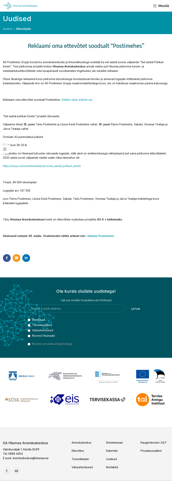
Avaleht (7, 28)
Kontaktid (112, 467)
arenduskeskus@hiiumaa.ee (31, 458)
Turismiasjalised (40, 325)
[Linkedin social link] (26, 258)
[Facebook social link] (139, 6)
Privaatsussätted (151, 450)
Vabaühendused (40, 330)
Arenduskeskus (81, 442)
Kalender (112, 450)
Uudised (111, 459)
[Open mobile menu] (161, 6)
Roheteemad (114, 442)
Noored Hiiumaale (41, 335)
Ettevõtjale (23, 28)
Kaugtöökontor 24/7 (154, 442)
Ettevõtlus (78, 450)
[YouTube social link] (146, 6)
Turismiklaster (80, 459)
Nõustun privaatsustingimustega (52, 343)
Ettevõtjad (36, 319)
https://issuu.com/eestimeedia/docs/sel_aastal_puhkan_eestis (42, 166)
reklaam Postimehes (100, 235)
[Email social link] (16, 258)
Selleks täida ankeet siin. (77, 99)
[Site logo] (20, 5)
